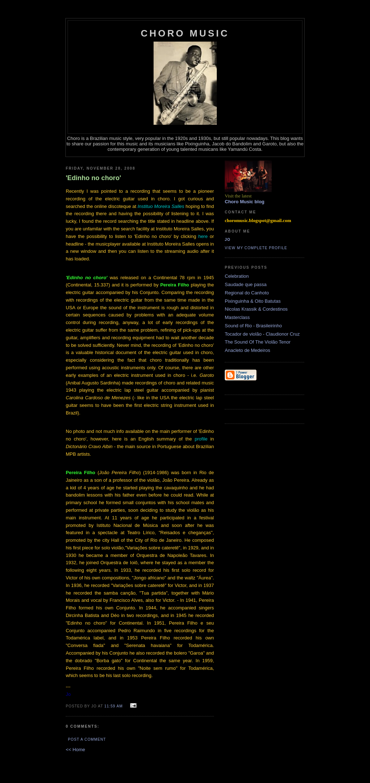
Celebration (237, 276)
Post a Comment (87, 739)
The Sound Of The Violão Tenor (258, 342)
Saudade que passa (246, 284)
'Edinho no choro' (93, 178)
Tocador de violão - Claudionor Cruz (262, 334)
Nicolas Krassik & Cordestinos (256, 309)
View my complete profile (256, 248)
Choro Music (185, 33)
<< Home (75, 749)
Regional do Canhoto (247, 292)
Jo (228, 240)
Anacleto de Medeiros (247, 350)
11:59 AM (113, 706)
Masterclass (237, 317)
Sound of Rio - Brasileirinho (253, 325)
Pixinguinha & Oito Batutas (253, 301)
